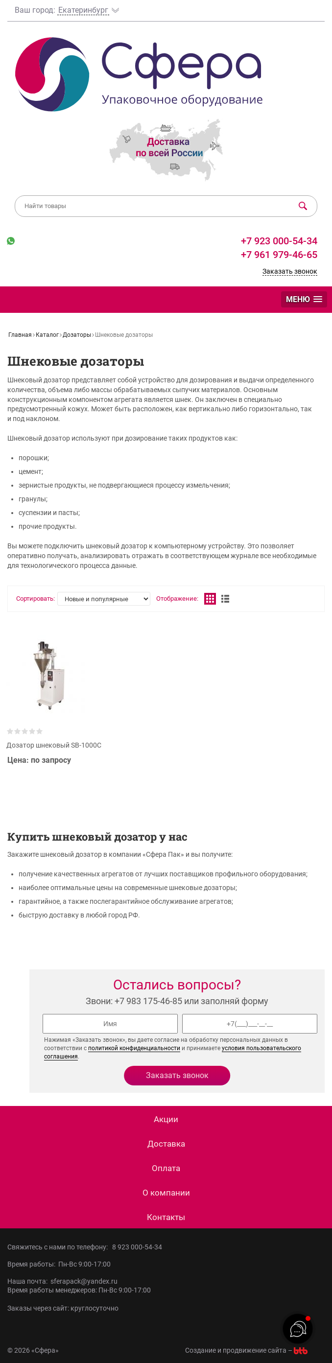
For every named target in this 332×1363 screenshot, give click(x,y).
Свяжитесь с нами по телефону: (59, 1247)
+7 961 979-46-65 (279, 254)
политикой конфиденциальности (134, 1048)
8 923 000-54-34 (137, 1247)
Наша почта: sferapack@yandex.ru (62, 1281)
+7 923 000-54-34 (277, 241)
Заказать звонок (289, 271)
